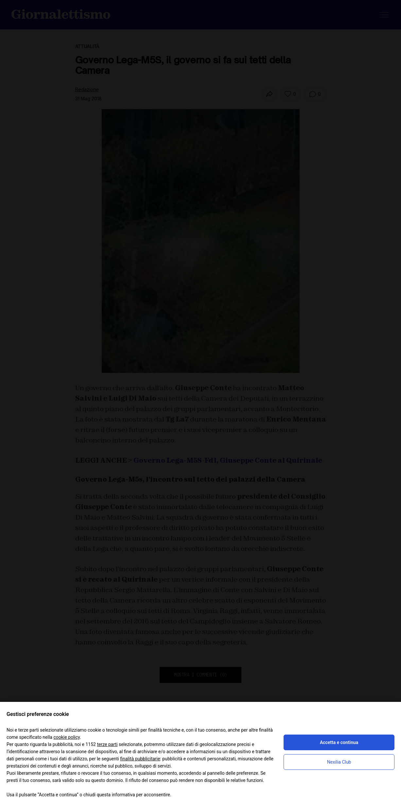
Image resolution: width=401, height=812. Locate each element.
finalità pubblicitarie (140, 758)
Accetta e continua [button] (339, 742)
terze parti (107, 744)
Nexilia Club (339, 762)
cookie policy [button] (66, 737)
